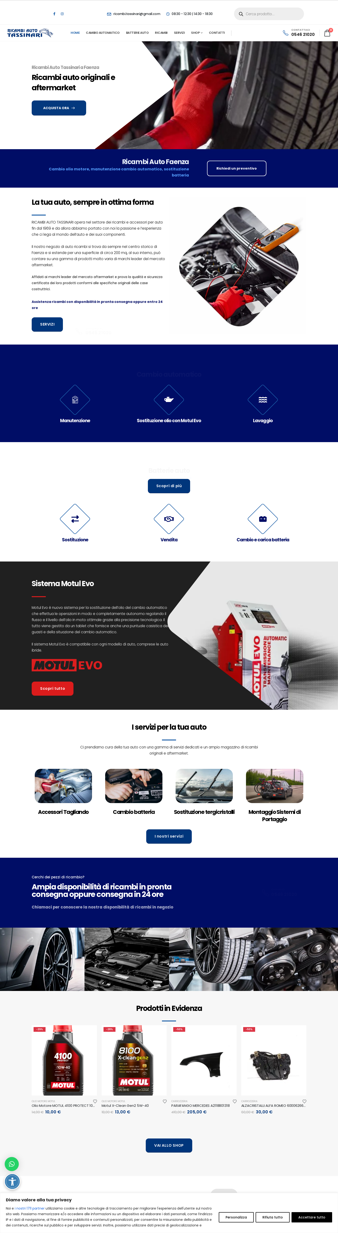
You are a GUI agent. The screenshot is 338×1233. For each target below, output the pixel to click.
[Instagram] (62, 13)
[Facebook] (54, 13)
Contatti (217, 32)
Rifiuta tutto (272, 1217)
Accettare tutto (311, 1217)
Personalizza (236, 1217)
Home (75, 32)
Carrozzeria (179, 1101)
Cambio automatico (103, 32)
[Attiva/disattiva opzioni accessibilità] (12, 1181)
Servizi (179, 32)
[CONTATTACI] (298, 32)
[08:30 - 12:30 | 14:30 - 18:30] (189, 13)
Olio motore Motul (43, 1101)
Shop (195, 32)
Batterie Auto (137, 32)
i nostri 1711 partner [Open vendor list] (30, 1208)
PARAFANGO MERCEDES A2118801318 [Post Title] (200, 1105)
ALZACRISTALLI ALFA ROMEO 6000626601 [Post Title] (274, 1105)
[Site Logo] (30, 33)
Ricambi (161, 32)
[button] (12, 1164)
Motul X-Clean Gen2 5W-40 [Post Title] (125, 1105)
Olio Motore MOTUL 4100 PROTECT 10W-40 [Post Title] (67, 1105)
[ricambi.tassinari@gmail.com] (133, 13)
